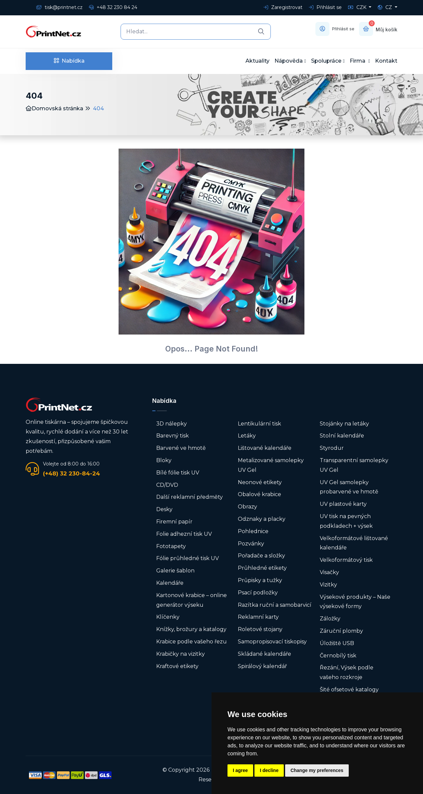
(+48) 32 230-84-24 (71, 473)
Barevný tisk (172, 435)
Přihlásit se (325, 7)
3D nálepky (171, 423)
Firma (358, 61)
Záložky (330, 618)
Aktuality (257, 61)
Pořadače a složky (261, 555)
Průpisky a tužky (260, 580)
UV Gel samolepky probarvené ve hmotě (349, 487)
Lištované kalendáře (264, 448)
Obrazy (247, 506)
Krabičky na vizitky (180, 654)
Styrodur (332, 448)
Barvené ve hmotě (181, 448)
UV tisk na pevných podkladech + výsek (346, 521)
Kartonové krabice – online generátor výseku (191, 600)
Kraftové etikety (177, 666)
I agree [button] (240, 770)
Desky (164, 509)
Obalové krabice (259, 494)
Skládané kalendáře (264, 654)
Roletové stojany (260, 629)
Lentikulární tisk (259, 423)
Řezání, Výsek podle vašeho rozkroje (346, 672)
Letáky (247, 435)
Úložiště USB (337, 643)
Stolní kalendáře (342, 435)
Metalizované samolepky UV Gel (271, 465)
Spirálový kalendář (262, 666)
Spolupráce (326, 61)
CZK (358, 7)
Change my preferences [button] (316, 770)
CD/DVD (167, 485)
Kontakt (386, 61)
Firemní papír (174, 521)
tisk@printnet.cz (59, 7)
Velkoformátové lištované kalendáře (354, 543)
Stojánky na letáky (344, 423)
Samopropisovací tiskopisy (272, 641)
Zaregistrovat (282, 7)
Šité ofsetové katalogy (349, 689)
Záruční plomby (341, 631)
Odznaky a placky (261, 519)
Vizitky (328, 584)
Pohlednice (253, 531)
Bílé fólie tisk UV (177, 472)
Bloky (164, 460)
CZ (385, 7)
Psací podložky (258, 592)
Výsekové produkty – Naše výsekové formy (355, 602)
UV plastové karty (343, 504)
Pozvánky (251, 543)
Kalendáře (170, 583)
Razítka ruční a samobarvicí (274, 605)
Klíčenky (168, 617)
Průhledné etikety (262, 568)
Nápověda (288, 61)
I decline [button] (269, 770)
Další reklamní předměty (189, 497)
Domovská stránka (54, 108)
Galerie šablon (175, 570)
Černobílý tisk (338, 655)
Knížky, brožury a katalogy (191, 629)
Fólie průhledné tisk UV (187, 558)
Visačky (329, 572)
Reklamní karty (258, 617)
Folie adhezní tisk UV (184, 534)
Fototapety (171, 546)
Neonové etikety (260, 482)
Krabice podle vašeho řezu (191, 641)
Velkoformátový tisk (346, 560)
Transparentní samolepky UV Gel (354, 465)
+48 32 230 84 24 (113, 7)
